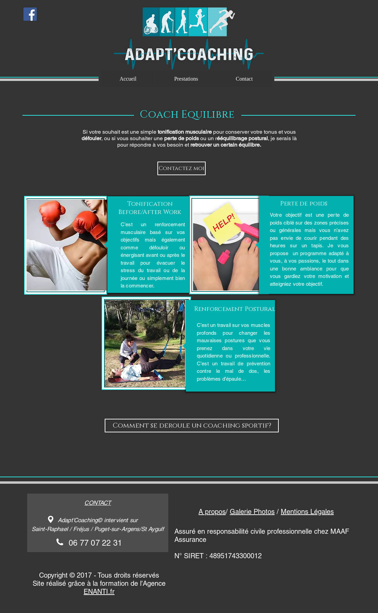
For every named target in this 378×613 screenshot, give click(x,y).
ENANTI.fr (99, 591)
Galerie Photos (252, 512)
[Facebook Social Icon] (30, 14)
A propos (212, 512)
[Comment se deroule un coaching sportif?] (192, 425)
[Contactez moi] (181, 168)
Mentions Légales (307, 512)
